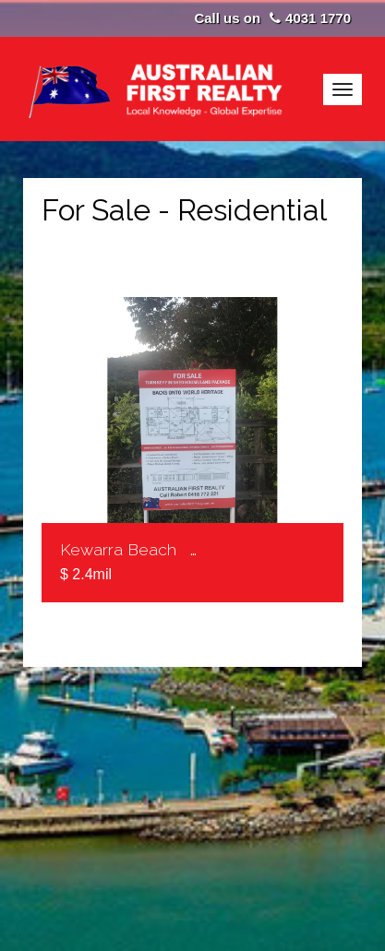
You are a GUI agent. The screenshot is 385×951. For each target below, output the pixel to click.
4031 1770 (318, 18)
